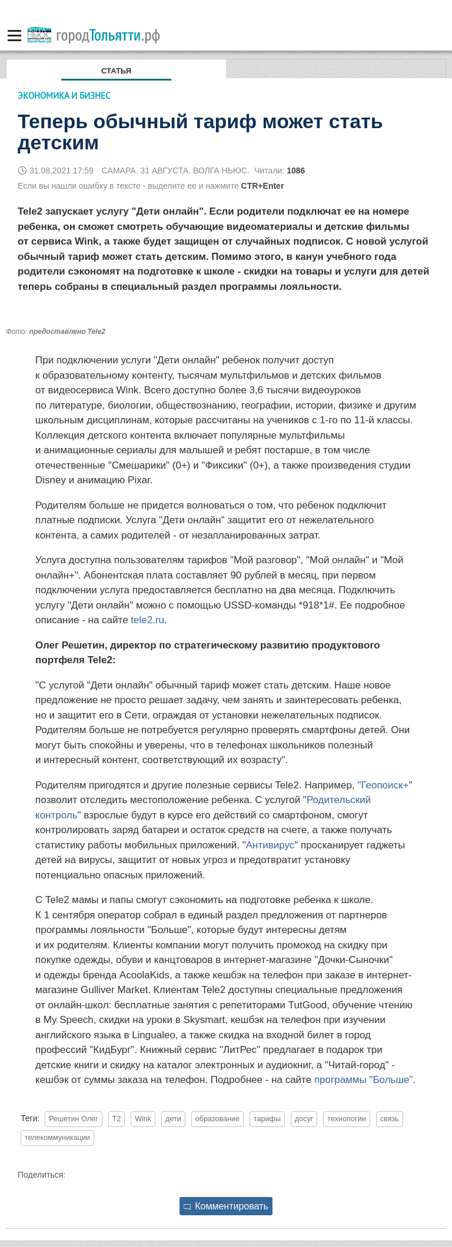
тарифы (267, 1119)
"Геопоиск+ (382, 785)
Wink (143, 1119)
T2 (116, 1119)
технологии (346, 1119)
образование (217, 1119)
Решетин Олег (73, 1119)
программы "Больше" (363, 1079)
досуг (304, 1119)
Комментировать (226, 1206)
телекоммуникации (57, 1138)
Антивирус (270, 845)
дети (173, 1119)
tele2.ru (147, 620)
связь (389, 1119)
